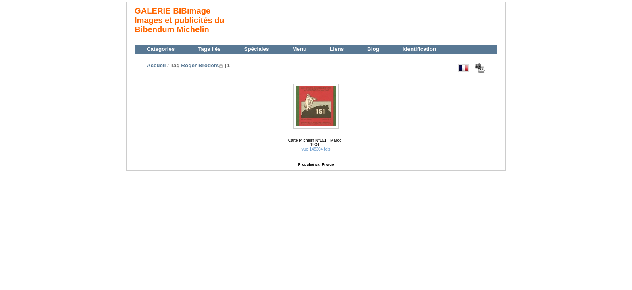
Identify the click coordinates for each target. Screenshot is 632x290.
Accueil (156, 65)
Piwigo (328, 164)
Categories (161, 49)
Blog (373, 49)
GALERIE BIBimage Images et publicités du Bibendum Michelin (180, 20)
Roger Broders (200, 65)
